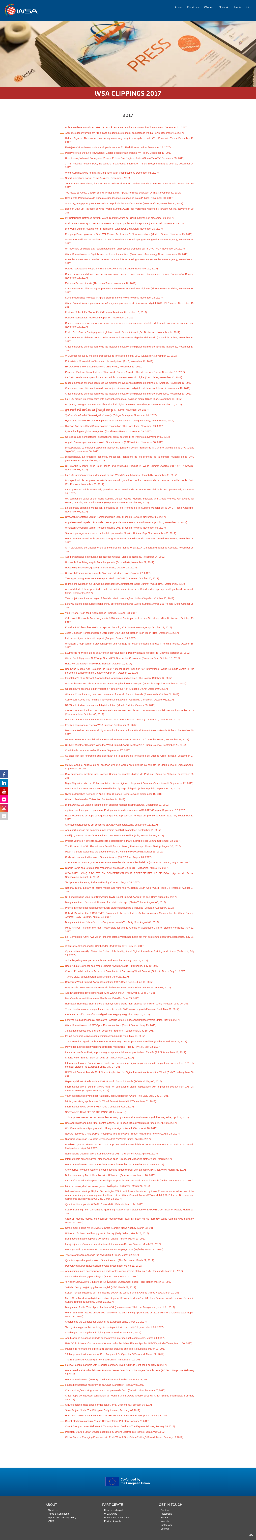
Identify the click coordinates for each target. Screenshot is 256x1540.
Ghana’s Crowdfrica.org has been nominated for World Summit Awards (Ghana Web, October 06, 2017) (122, 694)
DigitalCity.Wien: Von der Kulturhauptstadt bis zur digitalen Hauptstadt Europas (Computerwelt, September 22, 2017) (129, 783)
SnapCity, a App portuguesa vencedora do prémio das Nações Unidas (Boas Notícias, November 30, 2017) (124, 203)
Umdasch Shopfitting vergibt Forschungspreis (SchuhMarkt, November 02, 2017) (109, 562)
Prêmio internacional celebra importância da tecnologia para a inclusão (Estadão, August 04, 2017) (119, 907)
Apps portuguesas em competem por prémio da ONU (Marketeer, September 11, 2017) (113, 830)
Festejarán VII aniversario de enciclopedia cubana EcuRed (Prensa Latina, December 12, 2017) (118, 147)
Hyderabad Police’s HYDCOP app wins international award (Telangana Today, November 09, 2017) (119, 420)
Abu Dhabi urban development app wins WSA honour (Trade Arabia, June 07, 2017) (111, 992)
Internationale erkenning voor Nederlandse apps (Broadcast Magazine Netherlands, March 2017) (118, 1158)
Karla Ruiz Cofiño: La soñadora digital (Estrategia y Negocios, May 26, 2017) (107, 1014)
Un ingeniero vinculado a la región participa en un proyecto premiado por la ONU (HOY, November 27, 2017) (125, 248)
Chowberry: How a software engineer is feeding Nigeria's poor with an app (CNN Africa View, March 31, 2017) (125, 1169)
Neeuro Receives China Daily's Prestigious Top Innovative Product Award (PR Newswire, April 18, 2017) (122, 1133)
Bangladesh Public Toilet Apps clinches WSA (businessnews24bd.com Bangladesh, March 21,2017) (120, 1307)
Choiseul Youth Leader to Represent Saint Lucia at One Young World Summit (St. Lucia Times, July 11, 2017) (125, 971)
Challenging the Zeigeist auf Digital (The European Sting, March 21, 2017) (106, 1321)
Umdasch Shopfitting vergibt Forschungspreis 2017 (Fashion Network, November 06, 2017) (115, 516)
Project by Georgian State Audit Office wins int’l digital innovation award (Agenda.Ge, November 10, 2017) (123, 404)
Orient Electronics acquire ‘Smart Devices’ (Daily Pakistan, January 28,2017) (107, 1421)
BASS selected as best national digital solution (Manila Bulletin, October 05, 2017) (110, 705)
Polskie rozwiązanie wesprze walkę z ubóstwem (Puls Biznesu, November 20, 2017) (111, 268)
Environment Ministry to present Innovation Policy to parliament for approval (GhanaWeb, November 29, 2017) (126, 223)
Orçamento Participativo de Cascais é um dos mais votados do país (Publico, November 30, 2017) (119, 198)
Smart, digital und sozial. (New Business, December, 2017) (97, 178)
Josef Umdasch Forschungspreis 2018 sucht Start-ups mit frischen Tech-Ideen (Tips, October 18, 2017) (122, 632)
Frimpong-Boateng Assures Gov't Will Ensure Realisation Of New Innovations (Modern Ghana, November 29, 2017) (128, 234)
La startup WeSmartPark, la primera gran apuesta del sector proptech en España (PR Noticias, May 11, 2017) (125, 1052)
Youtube (165, 1521)
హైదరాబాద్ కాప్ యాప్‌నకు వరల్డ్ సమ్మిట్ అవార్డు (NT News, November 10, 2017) (106, 409)
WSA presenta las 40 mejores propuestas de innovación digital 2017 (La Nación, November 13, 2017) (121, 355)
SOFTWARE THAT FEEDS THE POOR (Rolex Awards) (95, 1112)
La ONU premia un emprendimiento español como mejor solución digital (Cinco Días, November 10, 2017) (123, 377)
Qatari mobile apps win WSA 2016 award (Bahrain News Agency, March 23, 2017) (110, 1227)
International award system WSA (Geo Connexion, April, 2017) (99, 1106)
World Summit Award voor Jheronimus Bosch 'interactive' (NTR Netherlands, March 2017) (115, 1164)
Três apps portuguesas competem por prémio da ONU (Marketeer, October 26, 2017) (112, 578)
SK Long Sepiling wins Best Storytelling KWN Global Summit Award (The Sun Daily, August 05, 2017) (121, 896)
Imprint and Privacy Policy (62, 1517)
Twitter (164, 1517)
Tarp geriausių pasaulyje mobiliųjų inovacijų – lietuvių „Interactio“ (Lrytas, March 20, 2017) (114, 1327)
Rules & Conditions (58, 1513)
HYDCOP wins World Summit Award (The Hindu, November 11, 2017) (103, 366)
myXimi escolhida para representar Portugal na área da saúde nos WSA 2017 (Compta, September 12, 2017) (125, 810)
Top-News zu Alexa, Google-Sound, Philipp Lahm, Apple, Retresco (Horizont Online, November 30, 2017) (123, 192)
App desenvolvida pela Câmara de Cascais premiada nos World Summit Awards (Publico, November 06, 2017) (126, 522)
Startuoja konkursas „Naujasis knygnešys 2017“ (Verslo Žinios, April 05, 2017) (108, 1139)
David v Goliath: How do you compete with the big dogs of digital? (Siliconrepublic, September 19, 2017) (122, 788)
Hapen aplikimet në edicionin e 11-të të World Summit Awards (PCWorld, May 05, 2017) (113, 1081)
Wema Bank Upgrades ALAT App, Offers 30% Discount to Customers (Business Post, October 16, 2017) (122, 658)
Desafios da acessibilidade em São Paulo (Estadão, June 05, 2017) (102, 998)
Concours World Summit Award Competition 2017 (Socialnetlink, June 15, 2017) (109, 982)
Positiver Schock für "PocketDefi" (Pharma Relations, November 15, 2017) (106, 312)
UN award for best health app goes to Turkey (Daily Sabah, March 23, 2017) (107, 1233)
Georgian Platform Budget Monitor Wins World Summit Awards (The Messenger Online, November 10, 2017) (125, 372)
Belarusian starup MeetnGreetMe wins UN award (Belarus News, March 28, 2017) (110, 1175)
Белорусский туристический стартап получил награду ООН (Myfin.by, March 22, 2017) (114, 1249)
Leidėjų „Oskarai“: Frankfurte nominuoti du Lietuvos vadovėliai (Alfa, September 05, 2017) (114, 835)
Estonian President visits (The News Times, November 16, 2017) (100, 283)
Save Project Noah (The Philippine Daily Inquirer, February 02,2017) (102, 1410)
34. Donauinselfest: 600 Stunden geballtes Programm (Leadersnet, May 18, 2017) (110, 1030)
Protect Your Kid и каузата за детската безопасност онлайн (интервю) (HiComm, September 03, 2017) (122, 840)
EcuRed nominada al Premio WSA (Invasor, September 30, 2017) (101, 725)
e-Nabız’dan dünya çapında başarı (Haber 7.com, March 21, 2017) (101, 1276)
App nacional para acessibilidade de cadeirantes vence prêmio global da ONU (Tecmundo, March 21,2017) (124, 1271)
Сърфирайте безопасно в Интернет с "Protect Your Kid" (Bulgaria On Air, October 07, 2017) (116, 688)
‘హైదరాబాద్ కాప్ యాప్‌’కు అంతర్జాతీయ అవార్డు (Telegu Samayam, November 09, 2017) (111, 415)
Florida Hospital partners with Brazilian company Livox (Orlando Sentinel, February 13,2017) (116, 1364)
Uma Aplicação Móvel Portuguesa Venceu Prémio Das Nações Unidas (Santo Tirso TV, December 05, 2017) (124, 158)
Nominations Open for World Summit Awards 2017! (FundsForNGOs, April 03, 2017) (111, 1153)
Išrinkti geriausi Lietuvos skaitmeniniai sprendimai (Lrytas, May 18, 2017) (105, 1036)
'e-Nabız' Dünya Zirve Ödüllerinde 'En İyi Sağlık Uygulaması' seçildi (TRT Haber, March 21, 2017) (118, 1281)
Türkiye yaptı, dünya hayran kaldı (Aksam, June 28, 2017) (97, 976)
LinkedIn (165, 1528)
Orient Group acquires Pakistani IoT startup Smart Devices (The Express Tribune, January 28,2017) (120, 1426)
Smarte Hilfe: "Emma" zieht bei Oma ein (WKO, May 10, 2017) (99, 1057)
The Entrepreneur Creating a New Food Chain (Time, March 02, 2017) (103, 1359)
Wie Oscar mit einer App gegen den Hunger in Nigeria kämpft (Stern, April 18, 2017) (111, 1128)
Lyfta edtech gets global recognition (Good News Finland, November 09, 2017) (108, 431)
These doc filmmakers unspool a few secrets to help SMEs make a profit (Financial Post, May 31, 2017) (122, 1009)
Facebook (166, 1513)
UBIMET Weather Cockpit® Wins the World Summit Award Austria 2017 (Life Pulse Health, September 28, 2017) (127, 739)
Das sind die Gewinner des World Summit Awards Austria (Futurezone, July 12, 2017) (112, 965)
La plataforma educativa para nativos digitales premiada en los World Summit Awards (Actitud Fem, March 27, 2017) (129, 1180)
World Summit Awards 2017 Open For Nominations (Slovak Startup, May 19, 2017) (110, 1025)
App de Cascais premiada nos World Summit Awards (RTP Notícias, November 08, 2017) (114, 442)
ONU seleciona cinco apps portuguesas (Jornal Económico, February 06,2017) (108, 1404)
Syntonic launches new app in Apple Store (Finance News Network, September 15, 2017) (114, 794)
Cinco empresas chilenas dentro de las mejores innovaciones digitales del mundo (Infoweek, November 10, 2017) (127, 388)
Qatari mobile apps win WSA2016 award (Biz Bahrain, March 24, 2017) (104, 1204)
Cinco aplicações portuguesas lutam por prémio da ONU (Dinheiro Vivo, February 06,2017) (115, 1390)
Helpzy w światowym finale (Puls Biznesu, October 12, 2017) (98, 663)
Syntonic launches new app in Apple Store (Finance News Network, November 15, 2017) (114, 297)
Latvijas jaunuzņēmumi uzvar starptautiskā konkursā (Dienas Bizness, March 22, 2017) (113, 1244)
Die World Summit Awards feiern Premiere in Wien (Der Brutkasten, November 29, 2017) (114, 228)
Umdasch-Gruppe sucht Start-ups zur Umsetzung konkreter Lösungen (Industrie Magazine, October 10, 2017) (125, 683)
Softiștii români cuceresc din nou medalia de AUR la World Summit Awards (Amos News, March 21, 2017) (123, 1292)
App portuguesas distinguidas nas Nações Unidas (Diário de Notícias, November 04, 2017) (115, 556)
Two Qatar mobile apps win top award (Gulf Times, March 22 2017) (102, 1254)
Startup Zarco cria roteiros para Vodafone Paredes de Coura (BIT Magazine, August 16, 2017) (117, 867)
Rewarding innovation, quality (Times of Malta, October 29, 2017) (101, 567)
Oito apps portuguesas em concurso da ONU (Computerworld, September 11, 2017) (111, 824)
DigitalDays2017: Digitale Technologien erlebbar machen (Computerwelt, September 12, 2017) (117, 804)
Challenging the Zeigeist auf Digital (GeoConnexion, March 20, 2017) (103, 1332)
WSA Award (110, 1513)
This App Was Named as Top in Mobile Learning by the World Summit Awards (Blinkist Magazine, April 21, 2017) (127, 1117)
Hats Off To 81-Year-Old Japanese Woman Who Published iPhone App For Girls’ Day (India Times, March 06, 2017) (128, 1343)
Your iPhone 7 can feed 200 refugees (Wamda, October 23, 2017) (101, 612)
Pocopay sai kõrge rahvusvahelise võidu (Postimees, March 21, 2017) (103, 1265)
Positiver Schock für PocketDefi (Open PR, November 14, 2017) (100, 317)
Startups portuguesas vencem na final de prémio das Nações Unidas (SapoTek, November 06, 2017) (120, 533)
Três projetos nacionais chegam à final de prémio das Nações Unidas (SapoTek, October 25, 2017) (119, 598)
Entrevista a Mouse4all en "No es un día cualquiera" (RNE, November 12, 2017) (109, 361)
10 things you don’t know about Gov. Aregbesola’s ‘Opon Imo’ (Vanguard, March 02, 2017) (114, 1354)
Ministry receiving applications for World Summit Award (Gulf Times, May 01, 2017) (110, 1101)
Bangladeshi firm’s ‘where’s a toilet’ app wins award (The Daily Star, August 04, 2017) (112, 922)
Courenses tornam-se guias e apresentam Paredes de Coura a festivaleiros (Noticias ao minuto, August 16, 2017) (127, 862)
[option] (128, 54)
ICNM (51, 1521)
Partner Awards (112, 1521)
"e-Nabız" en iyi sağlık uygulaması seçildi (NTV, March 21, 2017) (100, 1287)
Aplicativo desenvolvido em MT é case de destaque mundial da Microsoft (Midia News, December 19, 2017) (124, 132)
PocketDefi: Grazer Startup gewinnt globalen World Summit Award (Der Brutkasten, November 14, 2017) (122, 332)
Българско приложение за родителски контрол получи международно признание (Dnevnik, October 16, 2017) (127, 652)
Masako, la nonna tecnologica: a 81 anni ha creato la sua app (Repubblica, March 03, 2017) (115, 1348)
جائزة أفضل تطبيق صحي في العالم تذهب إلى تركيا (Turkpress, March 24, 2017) (107, 1186)
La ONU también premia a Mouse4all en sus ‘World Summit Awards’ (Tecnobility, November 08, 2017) (121, 475)
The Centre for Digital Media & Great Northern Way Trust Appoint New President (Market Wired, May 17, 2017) (126, 1041)
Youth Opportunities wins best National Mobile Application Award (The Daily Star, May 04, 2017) (117, 1095)
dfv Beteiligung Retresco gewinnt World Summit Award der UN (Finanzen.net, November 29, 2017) (119, 217)
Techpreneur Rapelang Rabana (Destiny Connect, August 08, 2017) (102, 882)
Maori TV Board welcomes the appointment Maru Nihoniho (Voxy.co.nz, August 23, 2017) (114, 851)
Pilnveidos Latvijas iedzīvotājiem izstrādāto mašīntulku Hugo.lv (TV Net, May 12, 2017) (113, 1046)
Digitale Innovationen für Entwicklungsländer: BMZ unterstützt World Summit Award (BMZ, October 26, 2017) (125, 583)
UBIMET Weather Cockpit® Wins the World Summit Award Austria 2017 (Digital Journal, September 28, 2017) (125, 745)
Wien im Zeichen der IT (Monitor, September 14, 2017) (95, 799)
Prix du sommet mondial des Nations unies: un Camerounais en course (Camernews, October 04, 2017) (122, 719)
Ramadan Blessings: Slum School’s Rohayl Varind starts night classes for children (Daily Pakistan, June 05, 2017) (127, 1003)
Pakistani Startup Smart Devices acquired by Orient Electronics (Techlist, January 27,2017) (115, 1431)
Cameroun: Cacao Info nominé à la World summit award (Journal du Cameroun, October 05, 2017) (119, 699)
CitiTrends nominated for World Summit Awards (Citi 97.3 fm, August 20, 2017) (108, 857)
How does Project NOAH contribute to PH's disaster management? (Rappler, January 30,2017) (117, 1415)
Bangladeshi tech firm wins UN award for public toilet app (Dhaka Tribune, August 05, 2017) (115, 902)
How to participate (114, 1510)
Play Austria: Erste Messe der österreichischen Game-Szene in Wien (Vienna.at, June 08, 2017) (118, 987)
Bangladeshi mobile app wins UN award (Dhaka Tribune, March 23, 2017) (105, 1238)
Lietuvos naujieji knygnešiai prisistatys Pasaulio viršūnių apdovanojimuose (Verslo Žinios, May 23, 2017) (122, 1019)
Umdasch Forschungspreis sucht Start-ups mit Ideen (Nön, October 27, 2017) (107, 573)
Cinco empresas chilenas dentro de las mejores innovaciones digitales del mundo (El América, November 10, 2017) (128, 382)
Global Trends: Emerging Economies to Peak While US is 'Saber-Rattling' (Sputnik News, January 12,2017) (124, 1437)
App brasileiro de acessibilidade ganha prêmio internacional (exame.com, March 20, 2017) (115, 1338)
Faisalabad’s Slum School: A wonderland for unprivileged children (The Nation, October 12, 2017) (118, 678)
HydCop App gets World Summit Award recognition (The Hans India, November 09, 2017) (114, 426)
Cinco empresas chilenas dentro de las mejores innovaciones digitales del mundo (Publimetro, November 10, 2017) (128, 393)
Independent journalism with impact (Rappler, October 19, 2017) (100, 638)
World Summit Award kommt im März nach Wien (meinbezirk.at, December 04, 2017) (112, 172)
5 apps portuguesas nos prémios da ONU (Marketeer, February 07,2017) (105, 1384)
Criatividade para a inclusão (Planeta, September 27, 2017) (97, 750)
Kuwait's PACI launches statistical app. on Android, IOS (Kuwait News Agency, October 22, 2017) (118, 627)
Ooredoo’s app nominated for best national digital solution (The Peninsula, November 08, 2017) (117, 436)
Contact (165, 1510)
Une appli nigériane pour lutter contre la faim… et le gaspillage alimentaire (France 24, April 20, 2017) (121, 1122)
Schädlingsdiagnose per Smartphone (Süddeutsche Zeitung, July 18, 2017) (106, 960)
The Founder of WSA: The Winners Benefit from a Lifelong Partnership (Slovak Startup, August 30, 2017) (123, 846)
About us (52, 1510)
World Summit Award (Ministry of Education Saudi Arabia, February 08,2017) (107, 1379)
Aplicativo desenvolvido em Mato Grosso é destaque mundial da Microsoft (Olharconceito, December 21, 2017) (126, 127)
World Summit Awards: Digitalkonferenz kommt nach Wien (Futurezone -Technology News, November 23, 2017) (126, 254)
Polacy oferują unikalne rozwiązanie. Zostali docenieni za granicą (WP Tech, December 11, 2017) (118, 152)
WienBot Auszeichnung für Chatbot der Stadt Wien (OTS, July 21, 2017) (104, 945)
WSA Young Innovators (117, 1517)
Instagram (166, 1525)
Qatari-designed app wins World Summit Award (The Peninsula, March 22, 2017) (109, 1260)
